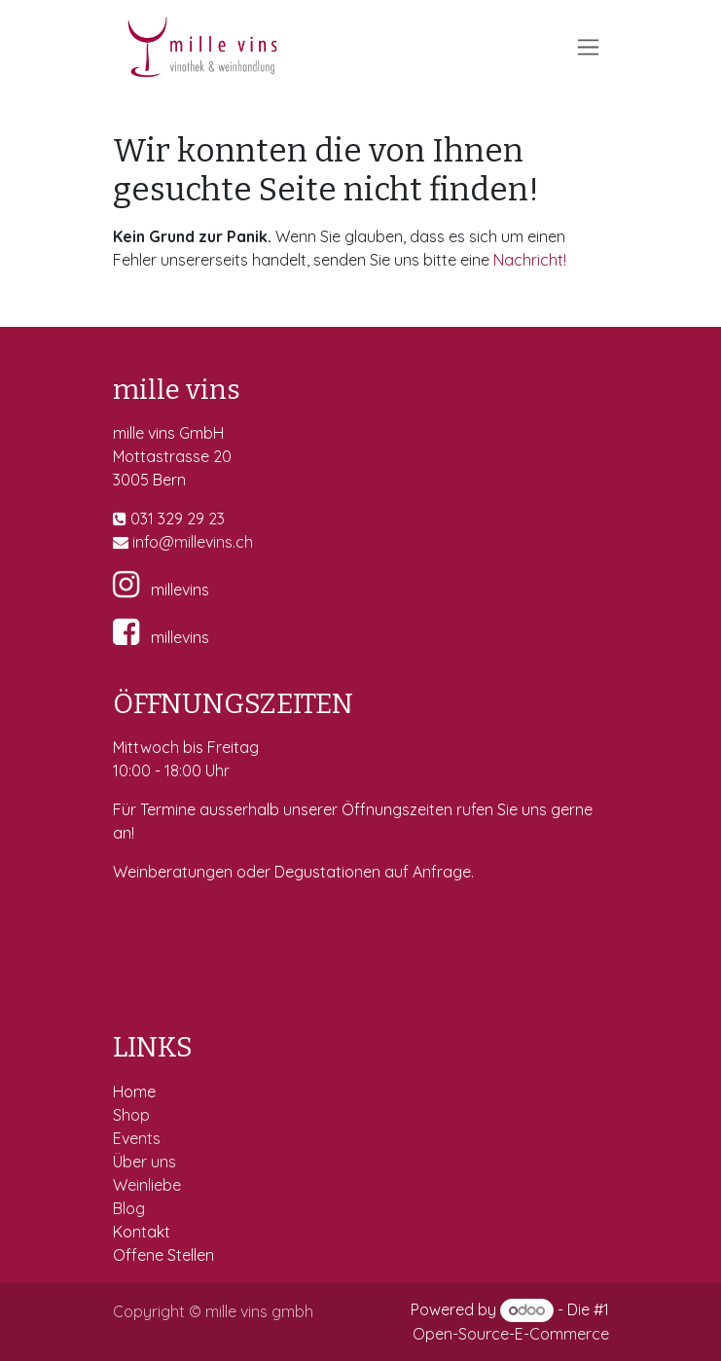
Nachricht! (529, 259)
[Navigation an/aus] (588, 47)
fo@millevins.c (194, 542)
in (138, 542)
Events (138, 1138)
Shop (133, 1115)
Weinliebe (149, 1185)
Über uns (144, 1161)
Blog (129, 1208)
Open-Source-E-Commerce (511, 1333)
